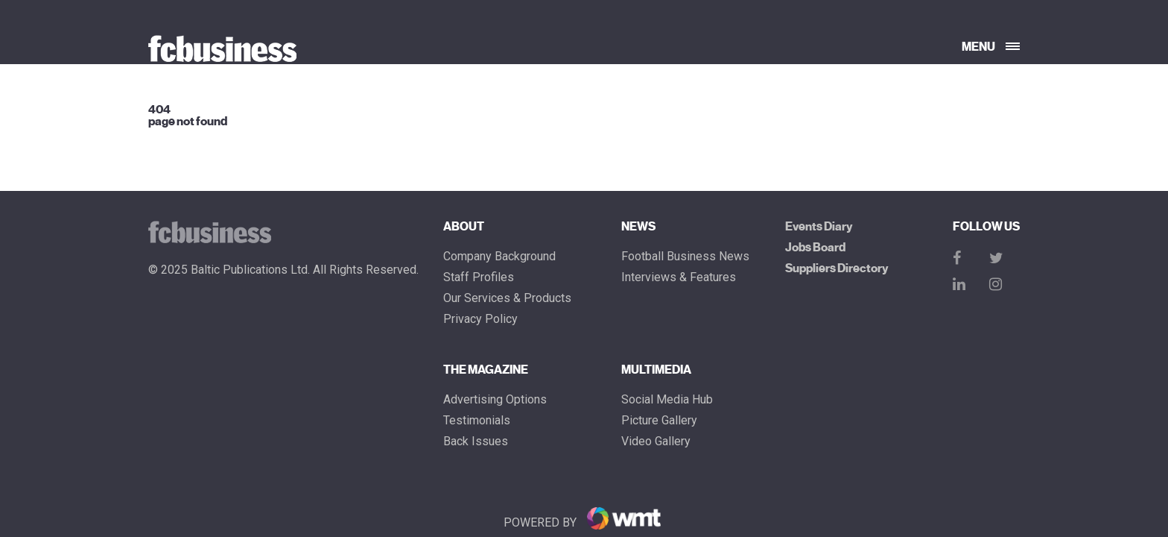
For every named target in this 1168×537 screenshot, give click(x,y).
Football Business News (685, 257)
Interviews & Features (678, 277)
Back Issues (475, 442)
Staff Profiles (478, 277)
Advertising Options (495, 400)
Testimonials (476, 421)
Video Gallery (656, 442)
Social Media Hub (667, 400)
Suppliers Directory (836, 268)
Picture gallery (659, 421)
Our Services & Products (507, 298)
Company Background (499, 257)
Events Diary (818, 227)
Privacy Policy (480, 319)
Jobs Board (815, 248)
